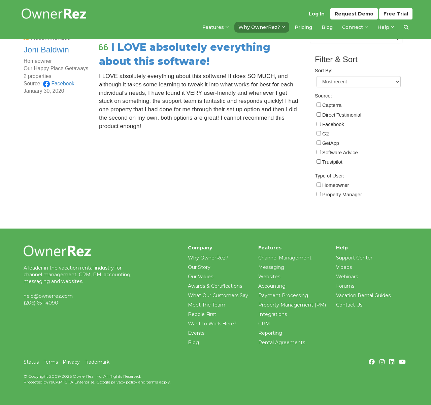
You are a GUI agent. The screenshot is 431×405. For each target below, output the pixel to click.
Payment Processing (283, 295)
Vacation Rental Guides (363, 295)
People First (202, 314)
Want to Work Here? (212, 324)
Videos (344, 267)
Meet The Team (206, 305)
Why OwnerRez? (208, 258)
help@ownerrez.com (48, 296)
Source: (323, 95)
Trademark (97, 362)
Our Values (200, 277)
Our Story (199, 267)
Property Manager (339, 194)
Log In (317, 14)
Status (31, 362)
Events (196, 333)
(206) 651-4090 (41, 303)
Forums (345, 286)
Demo (354, 14)
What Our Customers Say (218, 295)
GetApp (328, 143)
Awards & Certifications (215, 286)
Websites (269, 277)
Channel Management (284, 258)
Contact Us (349, 305)
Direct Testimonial (339, 115)
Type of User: (329, 175)
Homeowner (333, 185)
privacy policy (124, 381)
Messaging (271, 267)
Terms (50, 362)
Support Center (354, 258)
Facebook (58, 83)
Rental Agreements (281, 342)
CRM (264, 324)
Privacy (71, 362)
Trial (396, 14)
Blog (193, 342)
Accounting (272, 286)
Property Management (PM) (292, 305)
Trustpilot (329, 162)
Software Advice (337, 152)
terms (152, 381)
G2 (323, 133)
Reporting (270, 333)
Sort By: (323, 70)
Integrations (272, 314)
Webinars (347, 277)
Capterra (329, 105)
